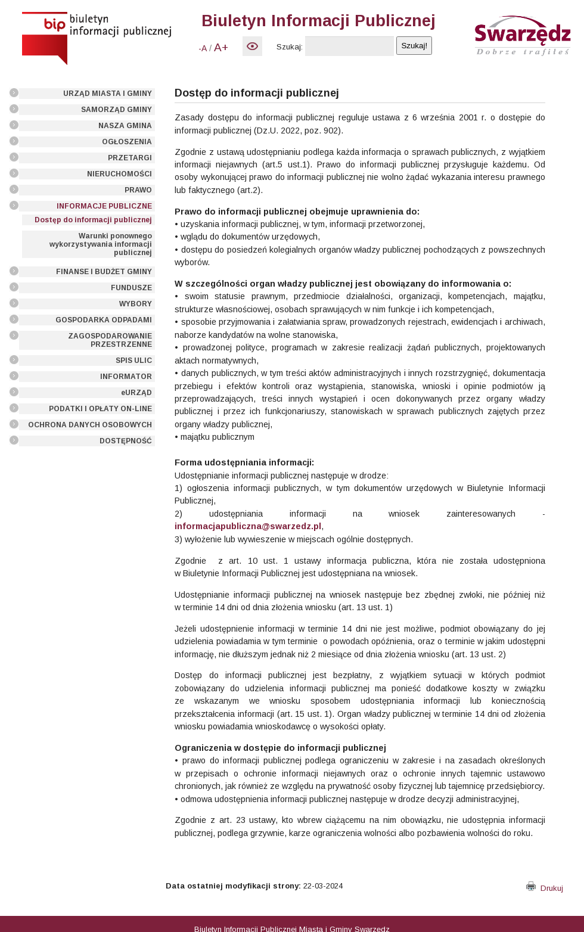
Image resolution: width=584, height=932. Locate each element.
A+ (221, 47)
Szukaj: (290, 46)
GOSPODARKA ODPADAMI (103, 320)
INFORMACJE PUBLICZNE (104, 206)
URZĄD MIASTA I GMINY (107, 93)
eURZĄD (136, 393)
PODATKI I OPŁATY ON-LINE (100, 409)
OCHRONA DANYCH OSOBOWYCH (90, 425)
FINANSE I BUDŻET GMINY (104, 272)
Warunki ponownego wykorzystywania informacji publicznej (100, 244)
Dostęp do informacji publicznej (93, 220)
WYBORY (135, 304)
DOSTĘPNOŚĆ (126, 441)
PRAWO (138, 190)
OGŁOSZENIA (127, 142)
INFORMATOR (126, 376)
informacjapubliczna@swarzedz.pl (248, 526)
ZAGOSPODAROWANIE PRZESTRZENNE (110, 340)
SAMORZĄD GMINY (116, 109)
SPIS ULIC (134, 360)
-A (202, 48)
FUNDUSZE (131, 288)
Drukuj (544, 888)
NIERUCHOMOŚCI (119, 174)
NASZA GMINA (125, 126)
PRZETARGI (130, 158)
